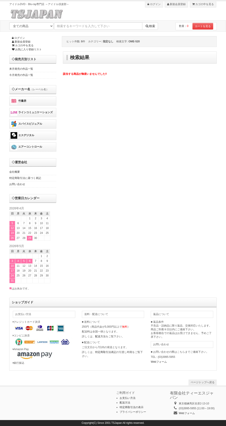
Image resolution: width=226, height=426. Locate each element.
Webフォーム (159, 361)
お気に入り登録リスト (27, 49)
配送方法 (100, 336)
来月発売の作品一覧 (21, 68)
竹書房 (18, 101)
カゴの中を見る (203, 4)
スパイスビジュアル (26, 124)
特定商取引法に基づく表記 (25, 178)
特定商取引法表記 (105, 352)
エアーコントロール (26, 147)
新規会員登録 (176, 4)
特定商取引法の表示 (131, 407)
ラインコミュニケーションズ (32, 112)
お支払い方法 (128, 398)
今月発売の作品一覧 (21, 75)
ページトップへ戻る (203, 382)
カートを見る (203, 26)
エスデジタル (22, 135)
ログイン (153, 4)
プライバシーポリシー (133, 411)
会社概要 (14, 171)
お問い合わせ (17, 184)
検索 (150, 26)
